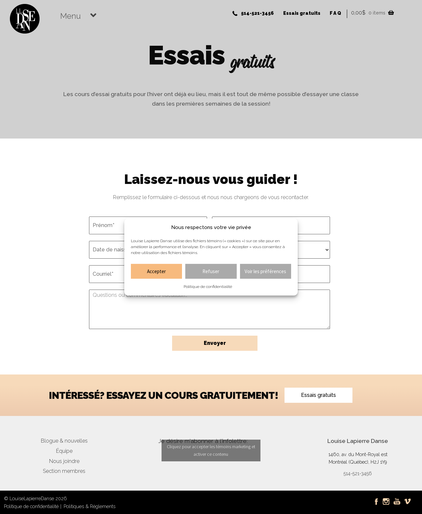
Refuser (210, 271)
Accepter (156, 271)
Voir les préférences (265, 271)
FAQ (336, 13)
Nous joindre (64, 461)
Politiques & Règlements (89, 506)
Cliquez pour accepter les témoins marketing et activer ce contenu (211, 450)
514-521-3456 (257, 13)
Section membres (64, 471)
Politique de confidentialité (208, 286)
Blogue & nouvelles (64, 441)
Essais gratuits (301, 13)
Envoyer (215, 343)
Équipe (64, 451)
